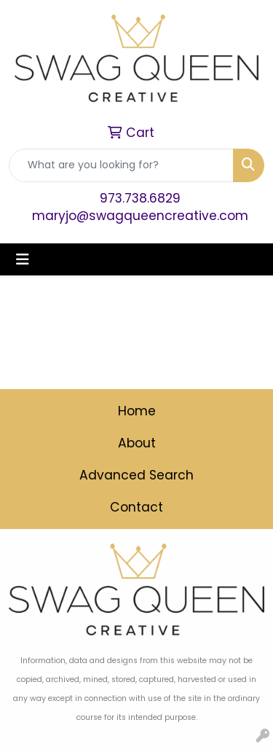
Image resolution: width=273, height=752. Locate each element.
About (137, 443)
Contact (136, 507)
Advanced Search (136, 475)
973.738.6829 (140, 198)
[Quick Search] (121, 165)
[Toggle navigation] (22, 259)
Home (137, 411)
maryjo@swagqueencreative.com (140, 215)
